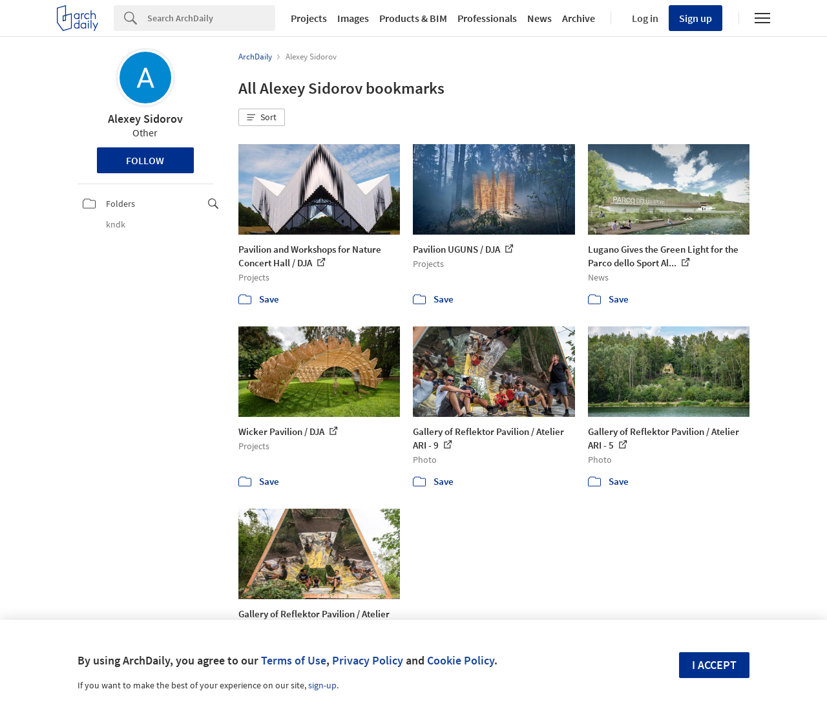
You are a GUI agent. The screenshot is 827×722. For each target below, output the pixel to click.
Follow (145, 160)
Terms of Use (293, 660)
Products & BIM (413, 18)
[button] (261, 118)
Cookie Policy (460, 660)
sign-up (322, 685)
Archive (578, 18)
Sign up (695, 18)
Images (353, 18)
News (539, 18)
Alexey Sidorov (145, 118)
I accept (714, 664)
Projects (309, 18)
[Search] (211, 18)
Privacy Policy (367, 660)
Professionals (487, 18)
